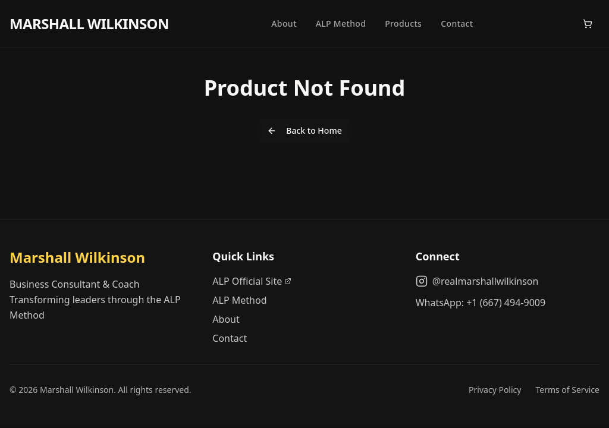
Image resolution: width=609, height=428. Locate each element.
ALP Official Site (251, 281)
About (283, 23)
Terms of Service (567, 389)
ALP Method (341, 23)
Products (403, 23)
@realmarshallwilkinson (477, 281)
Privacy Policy (495, 389)
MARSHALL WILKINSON (89, 23)
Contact (457, 23)
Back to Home (304, 130)
